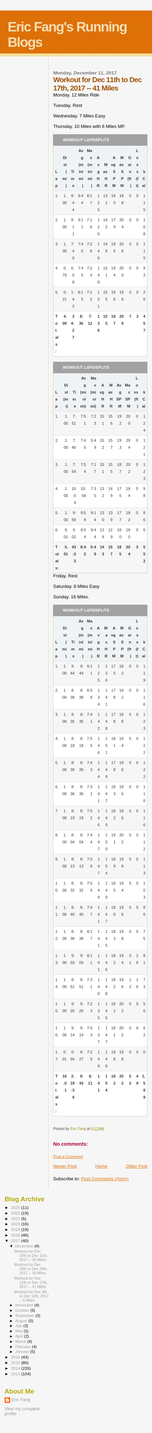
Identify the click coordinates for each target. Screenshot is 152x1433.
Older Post (136, 1166)
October (23, 1310)
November (24, 1305)
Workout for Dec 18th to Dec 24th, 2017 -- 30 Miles (31, 1268)
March (21, 1341)
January (23, 1351)
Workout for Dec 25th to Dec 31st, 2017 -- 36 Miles (30, 1255)
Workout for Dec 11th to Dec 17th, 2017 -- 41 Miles (31, 1282)
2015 (16, 1362)
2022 (16, 1213)
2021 (16, 1218)
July (19, 1326)
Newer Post (65, 1166)
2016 (16, 1357)
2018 (16, 1235)
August (22, 1321)
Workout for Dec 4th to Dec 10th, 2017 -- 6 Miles (31, 1296)
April (19, 1336)
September (25, 1315)
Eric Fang (21, 1399)
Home (101, 1166)
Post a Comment (68, 1156)
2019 (16, 1229)
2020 (16, 1224)
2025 (16, 1207)
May (19, 1331)
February (23, 1347)
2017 (16, 1240)
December (24, 1246)
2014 (16, 1368)
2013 (16, 1373)
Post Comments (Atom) (104, 1178)
